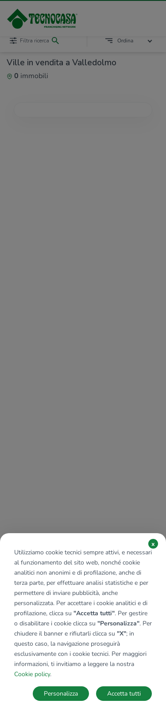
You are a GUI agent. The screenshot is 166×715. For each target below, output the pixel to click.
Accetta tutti (124, 693)
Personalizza (61, 693)
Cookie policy (32, 674)
